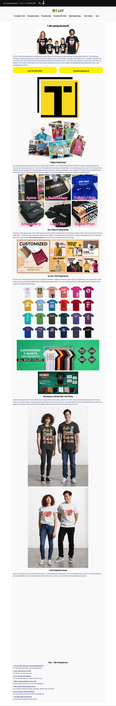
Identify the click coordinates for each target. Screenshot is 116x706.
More (97, 16)
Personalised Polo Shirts (60, 16)
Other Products (88, 16)
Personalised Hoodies (33, 16)
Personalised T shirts (19, 16)
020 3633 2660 (30, 3)
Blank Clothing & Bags (75, 16)
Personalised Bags (46, 16)
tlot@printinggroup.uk (11, 3)
